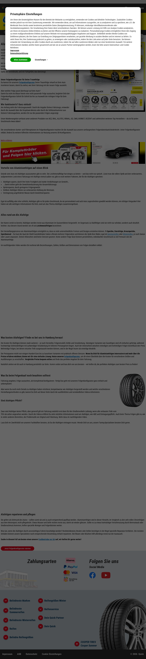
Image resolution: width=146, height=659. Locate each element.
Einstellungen (41, 60)
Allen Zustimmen (20, 60)
